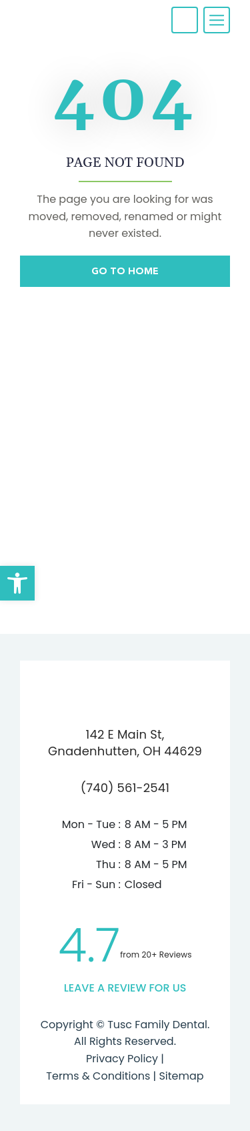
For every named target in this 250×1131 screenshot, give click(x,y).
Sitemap (179, 1076)
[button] (17, 583)
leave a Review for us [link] (125, 988)
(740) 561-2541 (125, 787)
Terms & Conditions (98, 1076)
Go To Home (125, 271)
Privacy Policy (122, 1058)
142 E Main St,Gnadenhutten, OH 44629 (125, 742)
